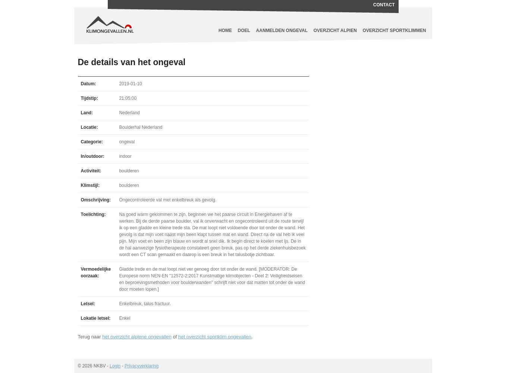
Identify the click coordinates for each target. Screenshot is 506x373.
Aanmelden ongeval (282, 30)
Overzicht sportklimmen (394, 30)
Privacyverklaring (141, 366)
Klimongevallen (143, 19)
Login (115, 366)
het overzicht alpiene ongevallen (137, 336)
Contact (384, 4)
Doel (244, 30)
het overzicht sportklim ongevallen (214, 336)
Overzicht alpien (335, 30)
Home (225, 30)
